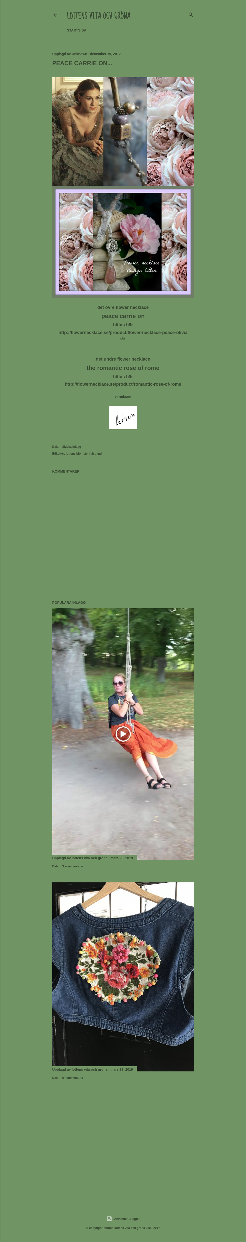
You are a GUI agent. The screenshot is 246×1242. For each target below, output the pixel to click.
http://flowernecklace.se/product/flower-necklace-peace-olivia (123, 332)
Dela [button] (55, 446)
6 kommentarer (72, 1078)
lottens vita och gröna (98, 16)
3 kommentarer (72, 866)
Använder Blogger (123, 1219)
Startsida (77, 30)
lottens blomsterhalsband (84, 453)
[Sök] (191, 14)
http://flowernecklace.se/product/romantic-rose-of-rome (123, 384)
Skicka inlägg (71, 446)
